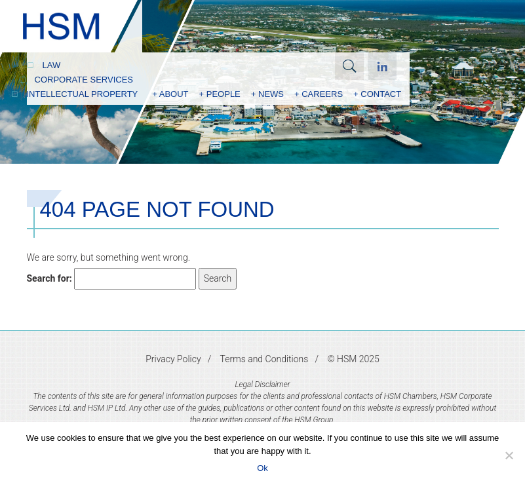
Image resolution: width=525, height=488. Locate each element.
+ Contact (377, 94)
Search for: (49, 278)
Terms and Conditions (264, 359)
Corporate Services (84, 79)
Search (349, 66)
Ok (262, 468)
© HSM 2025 (353, 359)
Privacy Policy (173, 359)
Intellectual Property (82, 94)
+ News (267, 94)
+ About (170, 94)
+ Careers (318, 94)
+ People (220, 94)
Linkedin (382, 66)
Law (52, 65)
